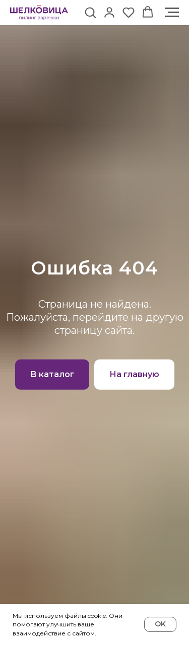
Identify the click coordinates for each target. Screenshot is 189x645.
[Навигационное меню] (172, 13)
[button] (90, 12)
